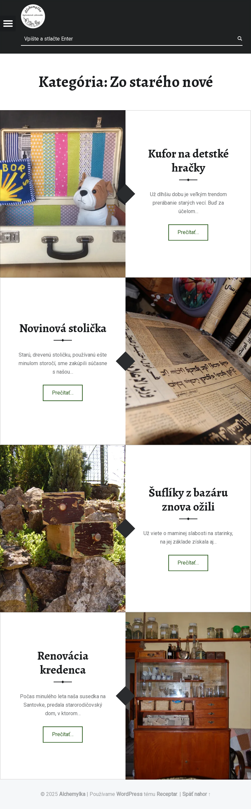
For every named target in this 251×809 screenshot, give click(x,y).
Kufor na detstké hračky (188, 161)
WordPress (129, 794)
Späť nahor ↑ (196, 794)
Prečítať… (192, 230)
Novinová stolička (63, 328)
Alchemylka (72, 794)
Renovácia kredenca (63, 663)
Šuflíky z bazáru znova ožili (188, 499)
